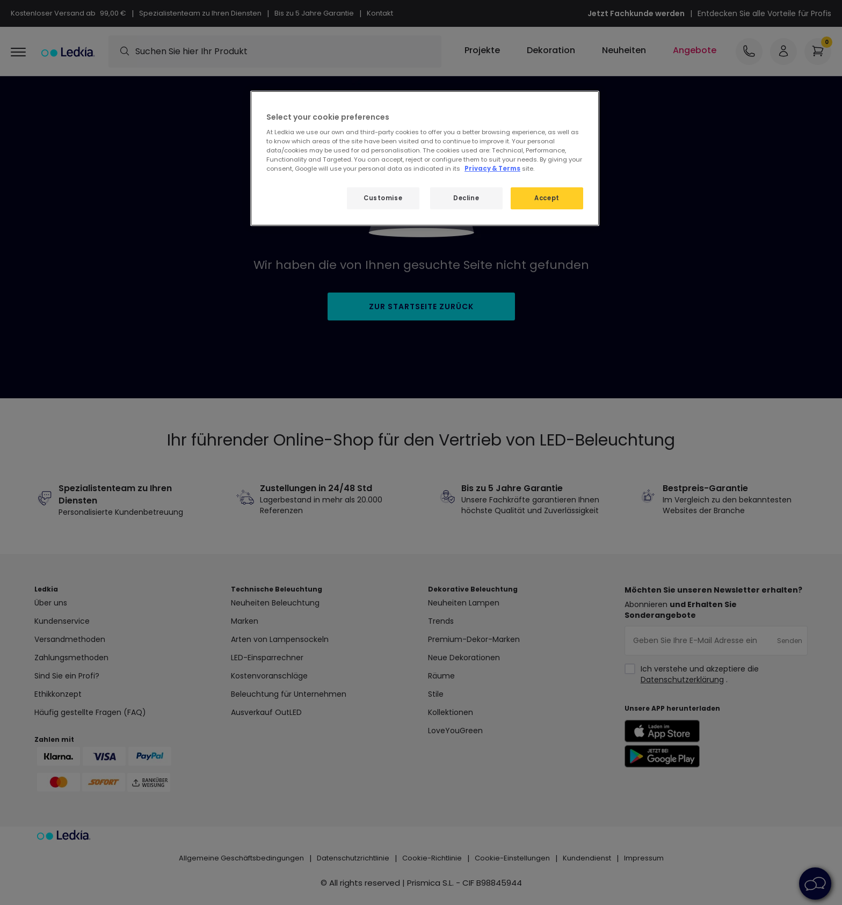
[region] (424, 159)
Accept (546, 198)
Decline (466, 198)
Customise (383, 198)
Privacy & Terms (492, 168)
